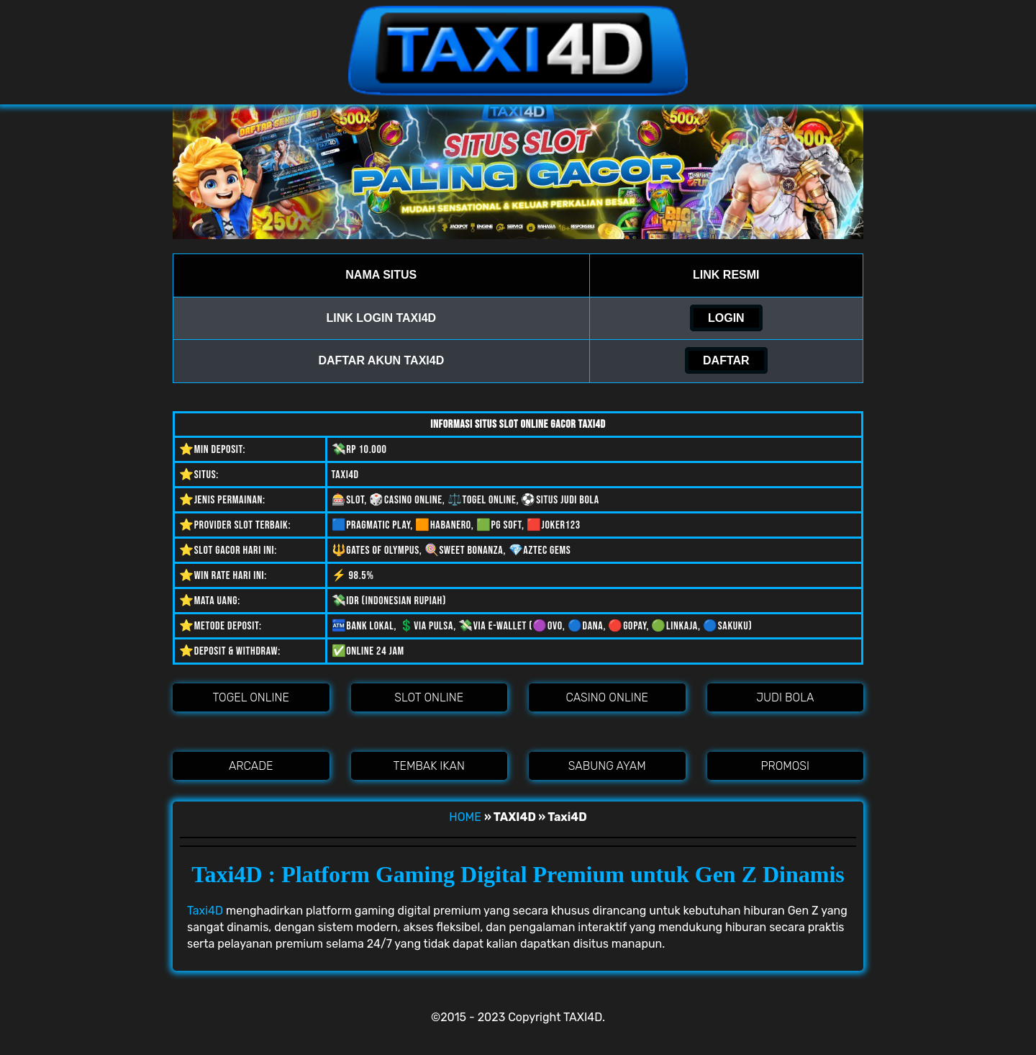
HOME (465, 817)
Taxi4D (205, 910)
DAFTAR (726, 360)
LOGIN (726, 318)
